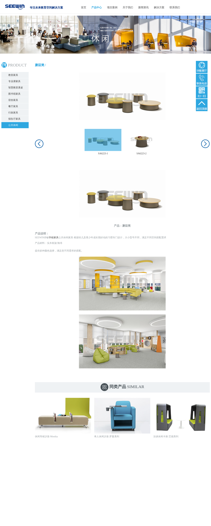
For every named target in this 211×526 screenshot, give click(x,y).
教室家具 (14, 75)
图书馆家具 (15, 94)
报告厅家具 (15, 119)
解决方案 (159, 7)
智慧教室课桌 (16, 87)
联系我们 (174, 7)
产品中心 (96, 7)
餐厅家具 (14, 106)
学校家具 (52, 237)
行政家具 (14, 112)
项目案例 (112, 7)
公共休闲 (14, 125)
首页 (83, 7)
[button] (38, 144)
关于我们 (128, 7)
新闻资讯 (143, 7)
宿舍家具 (14, 100)
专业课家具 (15, 81)
